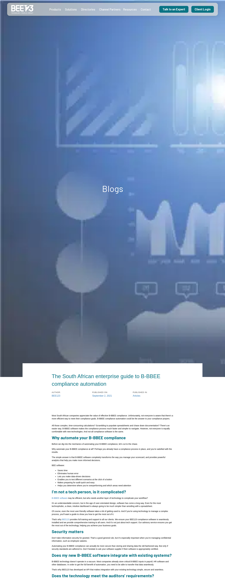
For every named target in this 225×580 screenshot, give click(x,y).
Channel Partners (110, 9)
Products (55, 9)
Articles (136, 396)
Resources (130, 9)
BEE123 (65, 519)
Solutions (71, 9)
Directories (89, 9)
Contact (146, 9)
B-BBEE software (59, 498)
